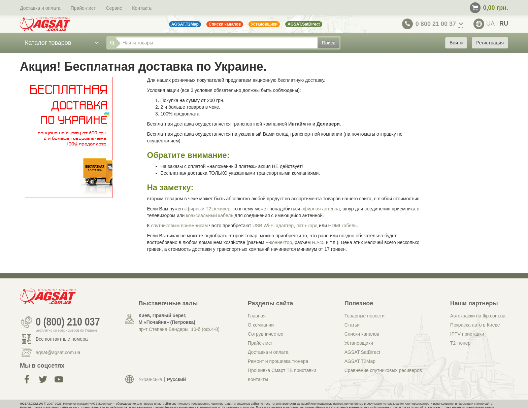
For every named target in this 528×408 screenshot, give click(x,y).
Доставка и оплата (40, 8)
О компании (261, 325)
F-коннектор (279, 242)
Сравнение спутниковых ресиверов (383, 370)
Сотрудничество (265, 334)
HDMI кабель (342, 225)
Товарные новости (364, 315)
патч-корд (307, 225)
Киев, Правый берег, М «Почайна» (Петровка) (167, 319)
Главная (257, 315)
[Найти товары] (217, 42)
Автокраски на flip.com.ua (477, 315)
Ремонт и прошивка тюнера (278, 361)
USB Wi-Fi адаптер (273, 225)
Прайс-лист (83, 8)
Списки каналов (362, 334)
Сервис (114, 8)
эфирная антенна (320, 208)
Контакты (142, 8)
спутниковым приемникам (179, 225)
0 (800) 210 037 (68, 322)
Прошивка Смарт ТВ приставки (282, 370)
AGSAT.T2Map (359, 361)
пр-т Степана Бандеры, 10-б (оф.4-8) (179, 329)
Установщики (358, 343)
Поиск (328, 42)
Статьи (352, 325)
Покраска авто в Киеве (475, 325)
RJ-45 (318, 242)
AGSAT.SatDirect (362, 352)
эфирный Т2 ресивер (207, 208)
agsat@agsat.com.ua (58, 352)
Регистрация (490, 42)
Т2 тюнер (460, 343)
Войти (456, 42)
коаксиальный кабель (209, 215)
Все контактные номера (62, 339)
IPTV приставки (467, 334)
